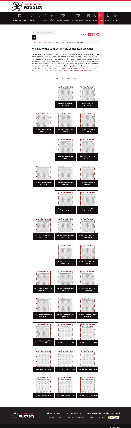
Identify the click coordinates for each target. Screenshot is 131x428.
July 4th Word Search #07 (65, 391)
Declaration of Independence (59, 66)
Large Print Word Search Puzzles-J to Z (78, 17)
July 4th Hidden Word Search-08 (43, 178)
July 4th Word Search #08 (88, 391)
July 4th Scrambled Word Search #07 (65, 284)
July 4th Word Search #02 (88, 338)
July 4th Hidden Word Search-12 (87, 205)
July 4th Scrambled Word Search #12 (43, 337)
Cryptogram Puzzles (32, 17)
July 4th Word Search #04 (65, 364)
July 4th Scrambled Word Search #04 (65, 258)
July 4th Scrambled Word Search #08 (88, 284)
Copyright (70, 413)
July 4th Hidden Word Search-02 (87, 99)
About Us (60, 413)
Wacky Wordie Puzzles (115, 18)
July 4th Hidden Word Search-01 (65, 99)
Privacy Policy (80, 413)
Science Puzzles (107, 17)
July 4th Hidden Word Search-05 (87, 126)
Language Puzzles (52, 17)
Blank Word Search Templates (81, 66)
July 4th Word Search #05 (88, 364)
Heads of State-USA (41, 66)
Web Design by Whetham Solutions (60, 423)
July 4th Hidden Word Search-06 (65, 152)
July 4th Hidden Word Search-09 (65, 178)
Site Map (51, 413)
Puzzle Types (101, 17)
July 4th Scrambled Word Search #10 (65, 311)
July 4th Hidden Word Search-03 (43, 126)
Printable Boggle (94, 17)
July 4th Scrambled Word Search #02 (65, 231)
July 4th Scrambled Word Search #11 (88, 311)
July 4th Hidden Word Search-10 (87, 178)
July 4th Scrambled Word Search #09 (43, 311)
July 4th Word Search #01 (65, 338)
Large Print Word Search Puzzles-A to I (63, 17)
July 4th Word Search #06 (43, 391)
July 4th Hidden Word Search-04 (65, 126)
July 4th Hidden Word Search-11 (65, 205)
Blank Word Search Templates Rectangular (20, 17)
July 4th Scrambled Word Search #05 (88, 258)
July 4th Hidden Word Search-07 (87, 152)
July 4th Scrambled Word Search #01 (43, 231)
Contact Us (92, 413)
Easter (39, 17)
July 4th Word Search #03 (43, 364)
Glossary (102, 413)
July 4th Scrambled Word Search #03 (88, 231)
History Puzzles (45, 17)
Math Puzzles (88, 17)
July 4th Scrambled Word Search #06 (43, 284)
